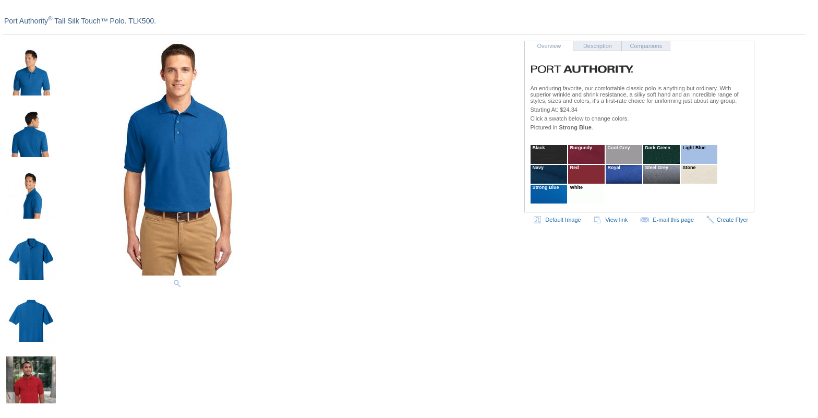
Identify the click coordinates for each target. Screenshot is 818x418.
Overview (549, 46)
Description (597, 46)
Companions (646, 46)
